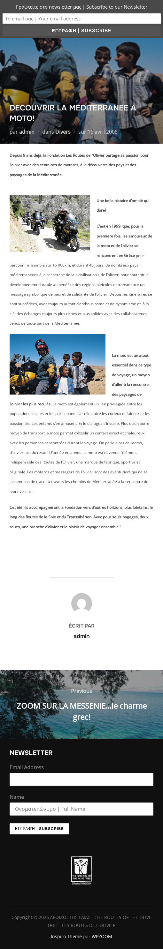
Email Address (27, 767)
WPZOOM (102, 936)
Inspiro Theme (66, 936)
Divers (63, 131)
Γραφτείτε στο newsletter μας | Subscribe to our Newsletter (81, 7)
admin (27, 131)
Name (17, 797)
